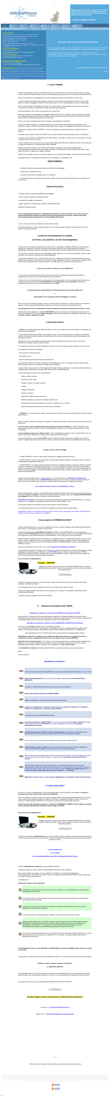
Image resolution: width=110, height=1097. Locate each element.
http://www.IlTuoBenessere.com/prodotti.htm (60, 1014)
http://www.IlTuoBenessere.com (59, 1007)
